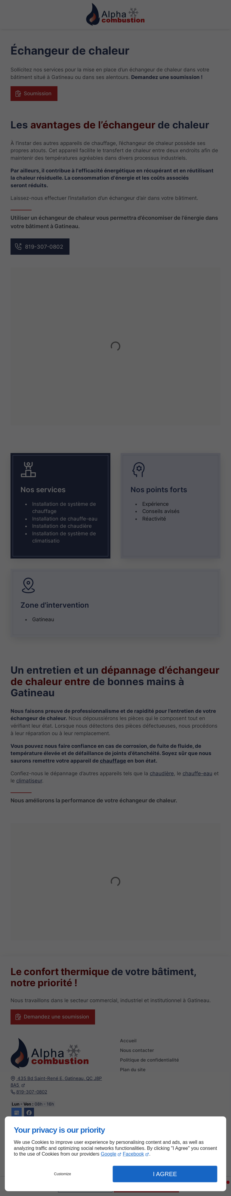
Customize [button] (62, 1174)
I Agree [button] (165, 1174)
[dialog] (115, 1153)
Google (108, 1154)
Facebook (133, 1154)
